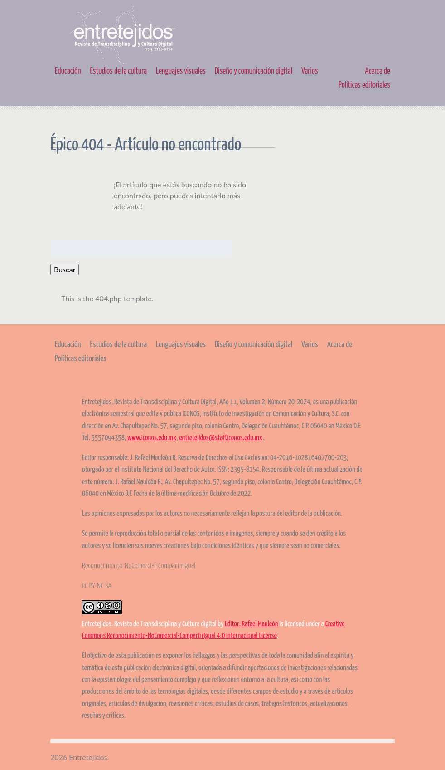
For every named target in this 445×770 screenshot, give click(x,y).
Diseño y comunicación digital (253, 71)
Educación (68, 71)
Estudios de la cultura (118, 71)
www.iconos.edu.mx (151, 438)
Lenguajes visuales (181, 71)
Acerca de (377, 71)
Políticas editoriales (364, 85)
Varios (309, 71)
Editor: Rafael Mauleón (251, 624)
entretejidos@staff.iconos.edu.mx (220, 438)
